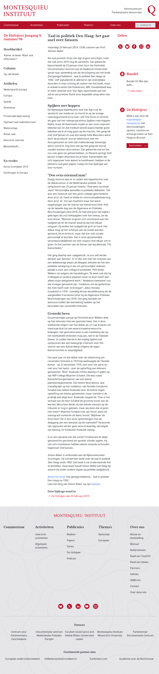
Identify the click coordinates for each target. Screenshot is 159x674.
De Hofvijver (74, 552)
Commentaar (14, 527)
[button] (62, 606)
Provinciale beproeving (17, 116)
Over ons (137, 527)
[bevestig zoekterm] (138, 25)
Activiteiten (44, 527)
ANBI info (135, 580)
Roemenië (9, 108)
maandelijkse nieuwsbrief (134, 121)
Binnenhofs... (12, 146)
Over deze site (138, 592)
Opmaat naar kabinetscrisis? (20, 122)
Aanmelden (137, 145)
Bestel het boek (56, 477)
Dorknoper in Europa (16, 173)
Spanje (7, 102)
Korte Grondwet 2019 (16, 167)
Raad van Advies (139, 562)
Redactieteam (138, 550)
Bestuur (134, 544)
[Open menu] (46, 25)
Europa (8, 95)
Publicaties (75, 527)
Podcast (71, 558)
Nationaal (103, 534)
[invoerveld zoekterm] (145, 25)
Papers (71, 540)
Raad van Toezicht (140, 556)
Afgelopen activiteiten (41, 546)
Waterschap (10, 128)
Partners (135, 568)
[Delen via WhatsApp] (141, 46)
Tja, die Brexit (11, 74)
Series (70, 546)
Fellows (134, 574)
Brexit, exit (9, 134)
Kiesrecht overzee (14, 140)
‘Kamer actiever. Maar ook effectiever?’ (18, 57)
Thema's (105, 527)
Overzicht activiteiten (41, 536)
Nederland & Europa (15, 89)
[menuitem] (13, 25)
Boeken (71, 534)
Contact (134, 586)
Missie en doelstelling (136, 536)
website (95, 484)
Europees (103, 540)
